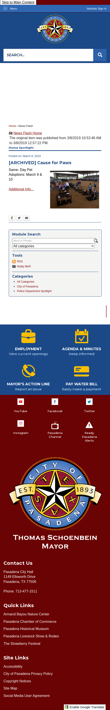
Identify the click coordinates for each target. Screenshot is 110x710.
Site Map (10, 688)
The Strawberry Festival (21, 643)
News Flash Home (28, 133)
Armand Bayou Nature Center (26, 614)
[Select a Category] (53, 246)
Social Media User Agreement (26, 696)
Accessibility (12, 666)
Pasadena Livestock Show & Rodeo (31, 636)
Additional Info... (21, 189)
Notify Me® (24, 266)
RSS (20, 261)
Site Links (16, 658)
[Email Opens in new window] (26, 218)
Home (12, 126)
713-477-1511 (26, 591)
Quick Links (18, 605)
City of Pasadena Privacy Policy (28, 674)
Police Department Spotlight (34, 291)
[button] (100, 55)
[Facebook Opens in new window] (12, 218)
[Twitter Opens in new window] (19, 218)
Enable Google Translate (84, 707)
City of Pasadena (27, 286)
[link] (96, 8)
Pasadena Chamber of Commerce (29, 621)
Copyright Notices (17, 681)
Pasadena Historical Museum (26, 629)
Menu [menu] (13, 8)
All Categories (25, 281)
